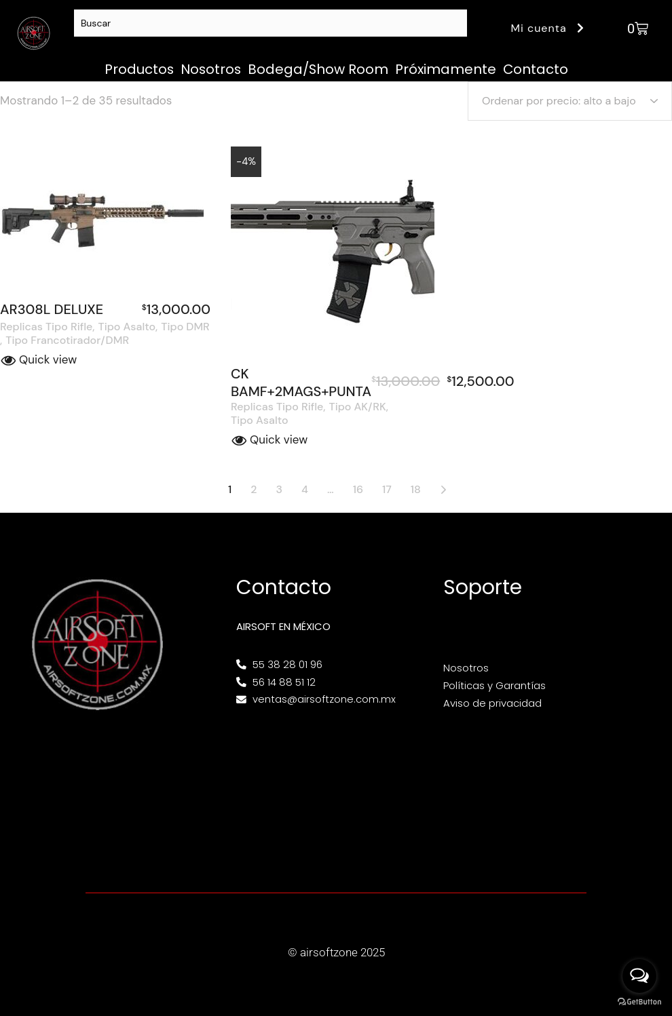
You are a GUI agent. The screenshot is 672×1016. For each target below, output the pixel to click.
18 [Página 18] (416, 489)
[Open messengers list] (639, 976)
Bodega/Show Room (318, 69)
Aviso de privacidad (492, 703)
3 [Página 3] (279, 489)
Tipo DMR (185, 327)
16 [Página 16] (358, 489)
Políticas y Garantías (494, 685)
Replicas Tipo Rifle (46, 327)
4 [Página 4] (304, 489)
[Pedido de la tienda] (570, 101)
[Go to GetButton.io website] (639, 1002)
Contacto (535, 69)
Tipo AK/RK (357, 407)
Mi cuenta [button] (549, 28)
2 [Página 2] (253, 489)
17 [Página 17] (387, 489)
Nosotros (211, 69)
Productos (139, 69)
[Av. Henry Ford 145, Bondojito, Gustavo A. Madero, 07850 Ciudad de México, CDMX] (336, 790)
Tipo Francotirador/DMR (67, 340)
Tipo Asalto (127, 327)
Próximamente (445, 69)
